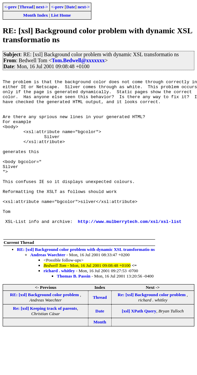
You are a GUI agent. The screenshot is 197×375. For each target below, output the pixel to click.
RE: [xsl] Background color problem (45, 326)
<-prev (10, 6)
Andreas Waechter (47, 286)
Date (70, 6)
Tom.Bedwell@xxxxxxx (78, 60)
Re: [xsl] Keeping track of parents (45, 340)
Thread (26, 6)
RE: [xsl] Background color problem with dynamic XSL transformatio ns (86, 281)
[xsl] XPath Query (139, 342)
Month (99, 353)
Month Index (35, 15)
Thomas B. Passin (73, 307)
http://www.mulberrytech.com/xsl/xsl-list (129, 251)
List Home (61, 15)
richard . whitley (59, 302)
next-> (42, 6)
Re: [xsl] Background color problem (152, 326)
